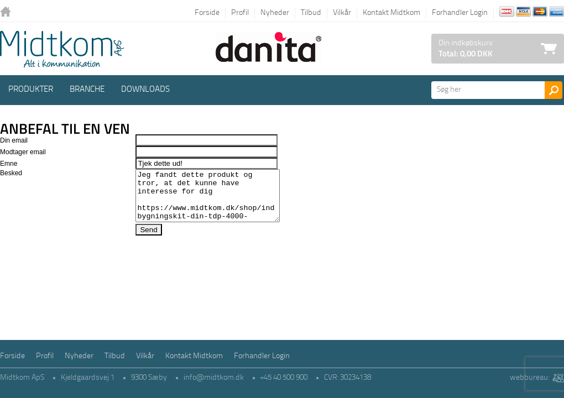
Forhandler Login (460, 13)
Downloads (145, 90)
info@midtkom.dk (214, 378)
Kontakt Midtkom (391, 13)
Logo (62, 49)
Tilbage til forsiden (8, 12)
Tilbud (311, 13)
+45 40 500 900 (283, 378)
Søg (553, 90)
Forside (207, 13)
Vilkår (342, 13)
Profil (240, 13)
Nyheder (274, 13)
